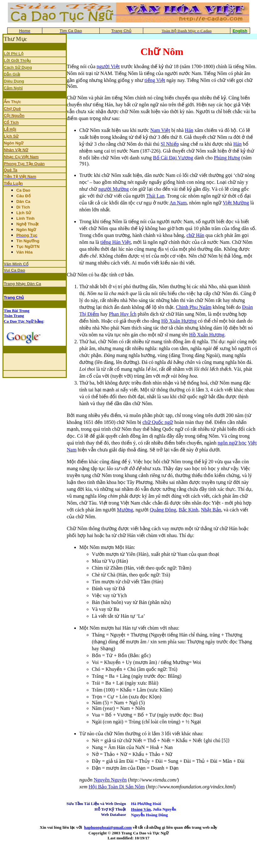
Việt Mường (236, 202)
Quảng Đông (163, 509)
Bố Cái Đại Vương (173, 157)
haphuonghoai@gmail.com (108, 827)
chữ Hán (195, 235)
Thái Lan (155, 196)
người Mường (113, 189)
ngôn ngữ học (232, 442)
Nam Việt (160, 130)
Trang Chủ (14, 297)
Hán (189, 130)
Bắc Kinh (188, 509)
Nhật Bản (211, 509)
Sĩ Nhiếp (169, 144)
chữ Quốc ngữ (157, 422)
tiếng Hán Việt (115, 242)
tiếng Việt (154, 80)
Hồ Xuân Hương (179, 321)
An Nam (178, 202)
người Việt (108, 66)
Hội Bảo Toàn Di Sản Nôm (117, 786)
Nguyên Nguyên (110, 779)
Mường (125, 509)
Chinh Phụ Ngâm (193, 307)
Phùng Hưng (227, 157)
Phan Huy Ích (122, 314)
